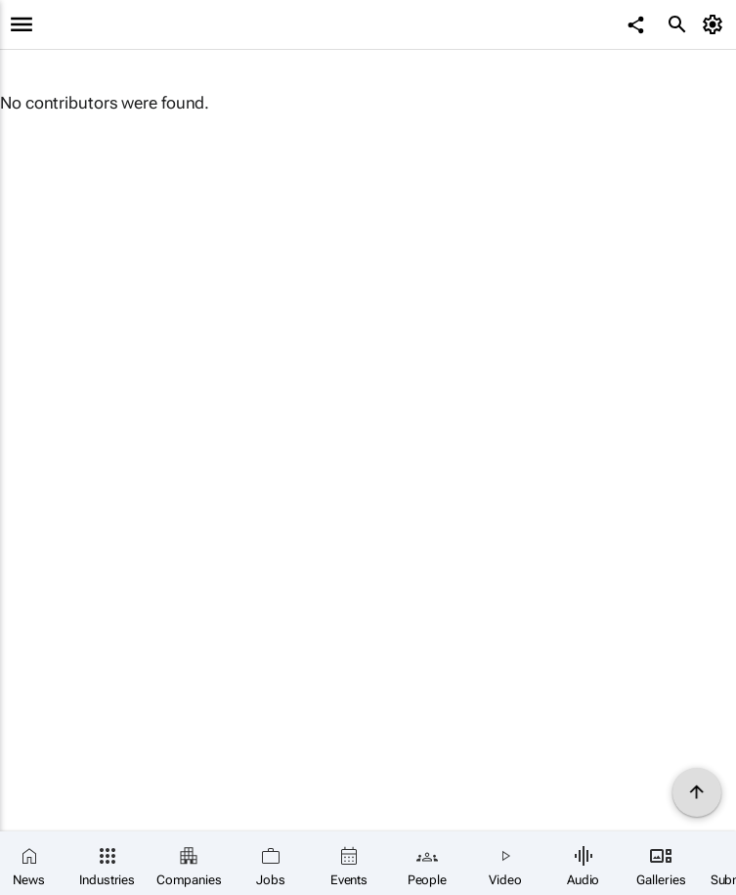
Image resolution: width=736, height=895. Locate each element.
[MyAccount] (716, 24)
